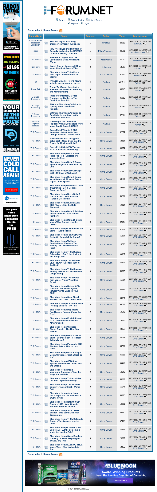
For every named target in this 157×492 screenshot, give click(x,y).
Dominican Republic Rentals (35, 124)
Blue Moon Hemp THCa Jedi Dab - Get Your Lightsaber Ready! (66, 379)
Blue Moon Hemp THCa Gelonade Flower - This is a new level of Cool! (66, 421)
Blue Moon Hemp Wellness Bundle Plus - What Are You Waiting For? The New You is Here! (64, 244)
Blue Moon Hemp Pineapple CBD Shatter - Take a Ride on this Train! (66, 346)
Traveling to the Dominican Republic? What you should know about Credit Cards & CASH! (66, 123)
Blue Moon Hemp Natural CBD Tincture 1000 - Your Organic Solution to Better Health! (65, 404)
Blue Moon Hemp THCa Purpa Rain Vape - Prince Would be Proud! (64, 280)
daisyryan (106, 67)
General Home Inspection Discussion (35, 43)
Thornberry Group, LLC (81, 489)
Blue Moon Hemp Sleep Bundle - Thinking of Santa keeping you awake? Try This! (66, 438)
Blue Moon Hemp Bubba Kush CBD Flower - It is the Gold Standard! (65, 205)
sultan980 (138, 44)
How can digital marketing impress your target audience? (65, 42)
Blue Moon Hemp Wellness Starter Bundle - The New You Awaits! (64, 329)
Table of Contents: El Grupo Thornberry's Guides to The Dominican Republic (63, 98)
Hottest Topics (95, 20)
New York (36, 67)
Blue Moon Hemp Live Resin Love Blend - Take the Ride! (66, 229)
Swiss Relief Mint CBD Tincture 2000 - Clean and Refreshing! (65, 148)
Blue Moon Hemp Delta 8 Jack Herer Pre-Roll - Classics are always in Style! (65, 155)
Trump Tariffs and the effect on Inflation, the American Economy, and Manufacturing (66, 89)
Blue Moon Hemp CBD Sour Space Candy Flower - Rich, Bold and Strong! (66, 363)
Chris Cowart (106, 74)
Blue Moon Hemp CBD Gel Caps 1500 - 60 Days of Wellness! (65, 172)
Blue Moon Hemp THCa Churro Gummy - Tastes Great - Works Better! (65, 386)
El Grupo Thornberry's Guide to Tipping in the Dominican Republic (65, 106)
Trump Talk (35, 89)
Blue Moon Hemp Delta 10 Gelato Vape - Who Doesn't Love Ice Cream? (66, 222)
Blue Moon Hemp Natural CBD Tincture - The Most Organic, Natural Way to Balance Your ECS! (65, 289)
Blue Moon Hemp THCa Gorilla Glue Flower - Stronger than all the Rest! (65, 262)
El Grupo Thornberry (35, 98)
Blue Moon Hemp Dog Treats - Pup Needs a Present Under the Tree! (65, 312)
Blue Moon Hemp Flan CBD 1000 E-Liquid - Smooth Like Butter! (66, 236)
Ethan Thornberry (106, 51)
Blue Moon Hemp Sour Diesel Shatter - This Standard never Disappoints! (64, 412)
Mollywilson (106, 60)
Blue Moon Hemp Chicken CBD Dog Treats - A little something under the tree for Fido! (65, 429)
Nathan (106, 82)
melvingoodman (138, 52)
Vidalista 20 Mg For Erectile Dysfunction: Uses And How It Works (65, 59)
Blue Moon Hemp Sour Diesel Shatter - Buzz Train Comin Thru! (66, 298)
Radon (35, 51)
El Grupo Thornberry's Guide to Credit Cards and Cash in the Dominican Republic (65, 115)
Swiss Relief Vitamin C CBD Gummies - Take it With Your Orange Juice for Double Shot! (65, 132)
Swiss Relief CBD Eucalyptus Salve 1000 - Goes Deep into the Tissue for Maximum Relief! (65, 140)
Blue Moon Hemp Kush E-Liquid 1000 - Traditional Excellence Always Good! (65, 320)
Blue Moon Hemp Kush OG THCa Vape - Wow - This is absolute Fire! (66, 447)
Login (85, 23)
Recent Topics (77, 20)
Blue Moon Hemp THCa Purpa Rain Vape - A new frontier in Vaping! (64, 74)
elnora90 (106, 43)
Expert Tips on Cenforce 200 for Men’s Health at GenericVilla (65, 67)
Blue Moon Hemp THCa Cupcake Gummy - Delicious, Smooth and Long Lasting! (66, 271)
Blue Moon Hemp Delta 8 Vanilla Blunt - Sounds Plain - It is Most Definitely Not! (65, 337)
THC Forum (36, 60)
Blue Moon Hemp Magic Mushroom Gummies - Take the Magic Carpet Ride (65, 372)
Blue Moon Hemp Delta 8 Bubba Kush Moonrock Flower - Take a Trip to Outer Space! (65, 179)
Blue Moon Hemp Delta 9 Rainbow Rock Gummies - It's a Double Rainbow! (67, 213)
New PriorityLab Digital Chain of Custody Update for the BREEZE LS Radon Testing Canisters (66, 51)
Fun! (35, 82)
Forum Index (33, 30)
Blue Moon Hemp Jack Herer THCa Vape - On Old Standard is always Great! (65, 395)
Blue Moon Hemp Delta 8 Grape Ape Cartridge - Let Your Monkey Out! (66, 164)
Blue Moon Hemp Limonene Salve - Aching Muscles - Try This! (66, 304)
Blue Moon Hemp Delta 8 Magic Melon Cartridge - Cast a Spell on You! (66, 354)
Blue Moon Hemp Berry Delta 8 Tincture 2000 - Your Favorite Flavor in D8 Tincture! (65, 196)
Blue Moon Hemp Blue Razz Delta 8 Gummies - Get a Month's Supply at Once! (66, 187)
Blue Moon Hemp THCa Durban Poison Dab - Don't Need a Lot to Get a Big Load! (66, 254)
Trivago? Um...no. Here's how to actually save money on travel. (65, 82)
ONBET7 (138, 76)
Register (73, 23)
